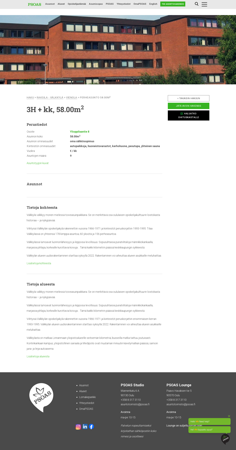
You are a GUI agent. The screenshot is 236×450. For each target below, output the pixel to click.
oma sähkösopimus (82, 141)
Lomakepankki (87, 397)
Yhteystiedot (123, 4)
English (153, 4)
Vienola (73, 97)
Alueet (61, 4)
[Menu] (204, 4)
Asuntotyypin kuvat (38, 163)
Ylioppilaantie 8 (79, 131)
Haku (196, 4)
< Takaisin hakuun (188, 98)
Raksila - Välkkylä (50, 97)
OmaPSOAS (140, 4)
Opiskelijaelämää (77, 4)
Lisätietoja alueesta (38, 356)
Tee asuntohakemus (173, 4)
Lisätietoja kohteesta (39, 263)
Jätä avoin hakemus (188, 106)
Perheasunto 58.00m (97, 97)
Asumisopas (96, 4)
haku (30, 97)
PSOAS (110, 4)
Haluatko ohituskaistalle (188, 115)
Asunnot (50, 4)
